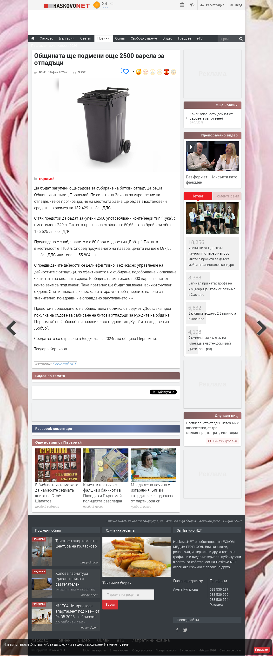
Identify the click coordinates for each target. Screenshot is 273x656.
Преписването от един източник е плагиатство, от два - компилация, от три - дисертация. (212, 428)
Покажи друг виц (222, 441)
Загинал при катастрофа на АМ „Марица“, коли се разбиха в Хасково (211, 289)
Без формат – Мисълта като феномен (211, 179)
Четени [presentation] (198, 195)
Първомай (46, 178)
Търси (110, 604)
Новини (103, 38)
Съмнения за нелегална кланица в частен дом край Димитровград (209, 343)
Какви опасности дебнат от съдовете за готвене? (211, 116)
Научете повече (116, 644)
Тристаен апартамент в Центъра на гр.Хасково (76, 543)
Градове (184, 38)
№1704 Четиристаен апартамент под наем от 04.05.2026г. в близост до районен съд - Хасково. (77, 616)
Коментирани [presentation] (227, 195)
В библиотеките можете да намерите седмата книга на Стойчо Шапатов (56, 492)
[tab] (198, 197)
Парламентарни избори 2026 (54, 45)
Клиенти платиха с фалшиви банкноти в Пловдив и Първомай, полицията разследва (102, 492)
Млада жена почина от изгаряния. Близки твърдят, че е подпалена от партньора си (152, 492)
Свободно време (144, 38)
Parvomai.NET (64, 363)
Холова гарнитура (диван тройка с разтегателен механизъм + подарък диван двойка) (75, 584)
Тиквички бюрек (116, 582)
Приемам (261, 649)
